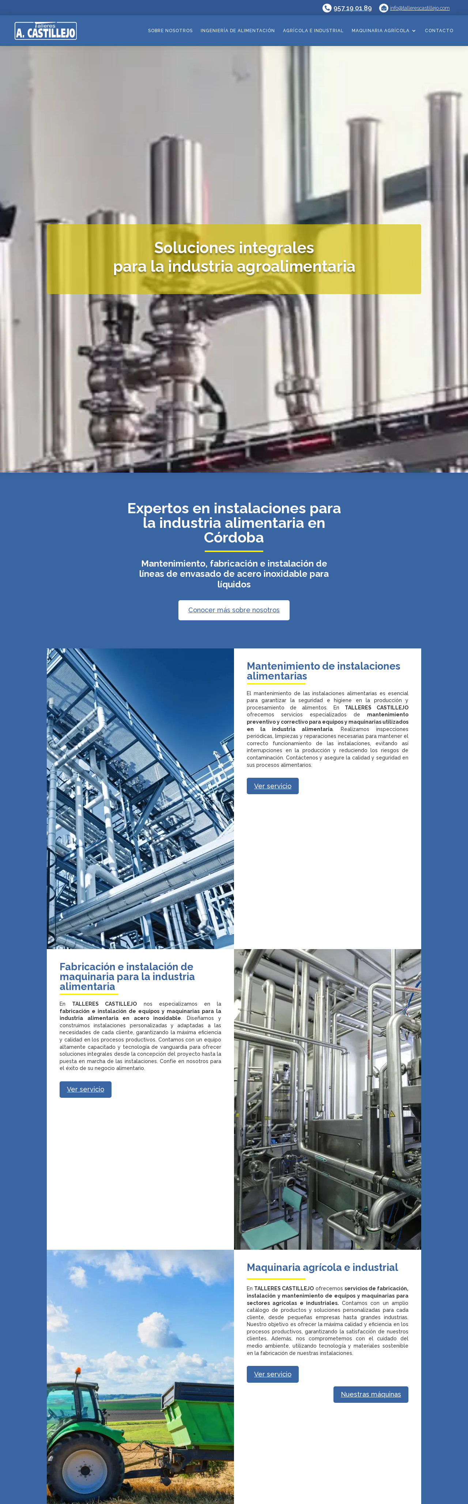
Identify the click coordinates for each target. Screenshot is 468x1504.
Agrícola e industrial (313, 30)
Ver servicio (272, 786)
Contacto (439, 30)
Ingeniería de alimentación (238, 30)
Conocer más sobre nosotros (234, 610)
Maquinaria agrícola (381, 30)
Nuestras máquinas (371, 1394)
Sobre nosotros (170, 30)
